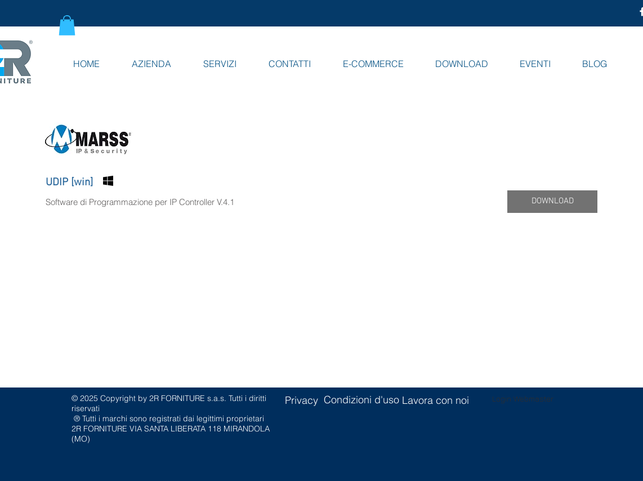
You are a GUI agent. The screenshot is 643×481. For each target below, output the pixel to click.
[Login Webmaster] (523, 399)
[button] (67, 25)
